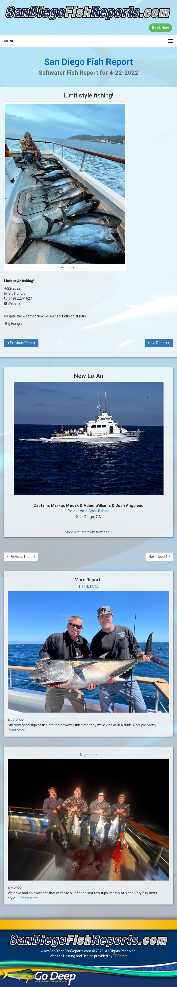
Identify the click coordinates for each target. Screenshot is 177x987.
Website (14, 303)
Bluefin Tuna (65, 267)
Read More (16, 730)
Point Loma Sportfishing (88, 511)
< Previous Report (21, 343)
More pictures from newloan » (88, 532)
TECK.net (120, 956)
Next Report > (159, 343)
